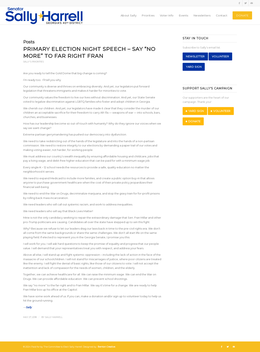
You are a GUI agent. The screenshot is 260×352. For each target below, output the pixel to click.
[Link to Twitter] (245, 3)
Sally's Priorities (33, 61)
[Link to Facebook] (239, 3)
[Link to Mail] (252, 3)
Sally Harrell (54, 317)
